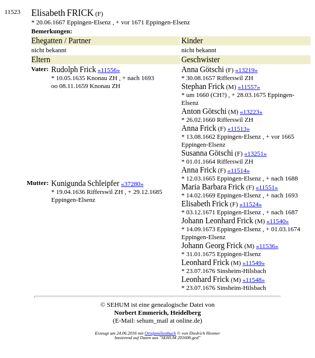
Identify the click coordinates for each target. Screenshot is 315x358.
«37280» (132, 183)
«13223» (251, 111)
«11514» (239, 170)
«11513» (239, 128)
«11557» (248, 86)
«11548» (253, 279)
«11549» (253, 263)
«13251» (255, 153)
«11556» (109, 70)
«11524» (250, 204)
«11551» (267, 187)
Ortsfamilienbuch (160, 333)
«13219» (246, 70)
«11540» (277, 221)
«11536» (267, 246)
